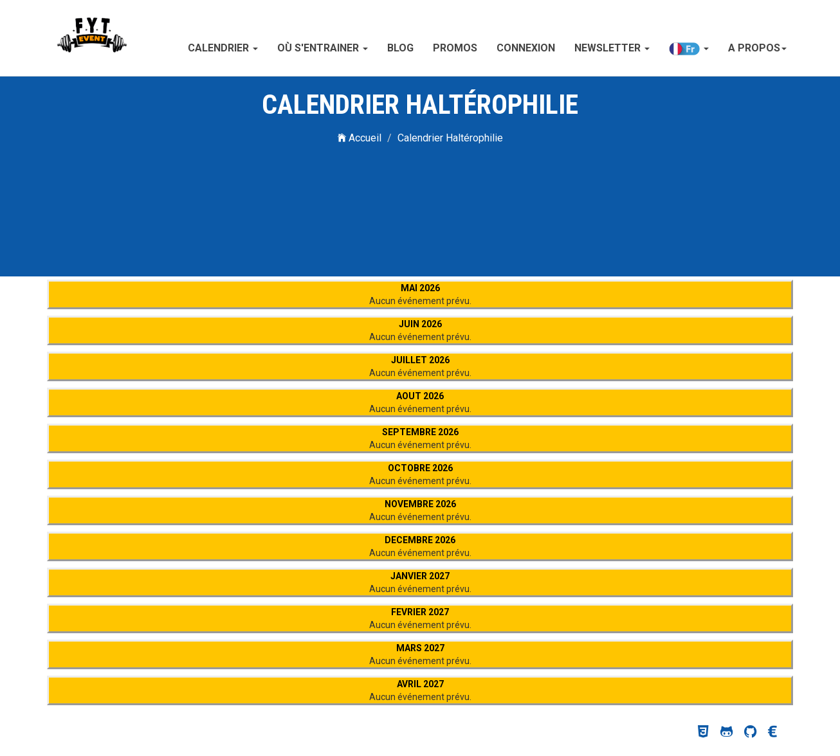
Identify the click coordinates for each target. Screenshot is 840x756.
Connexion (526, 48)
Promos (455, 48)
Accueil (359, 138)
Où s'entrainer (322, 48)
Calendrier (223, 48)
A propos (757, 48)
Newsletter (612, 48)
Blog (400, 48)
